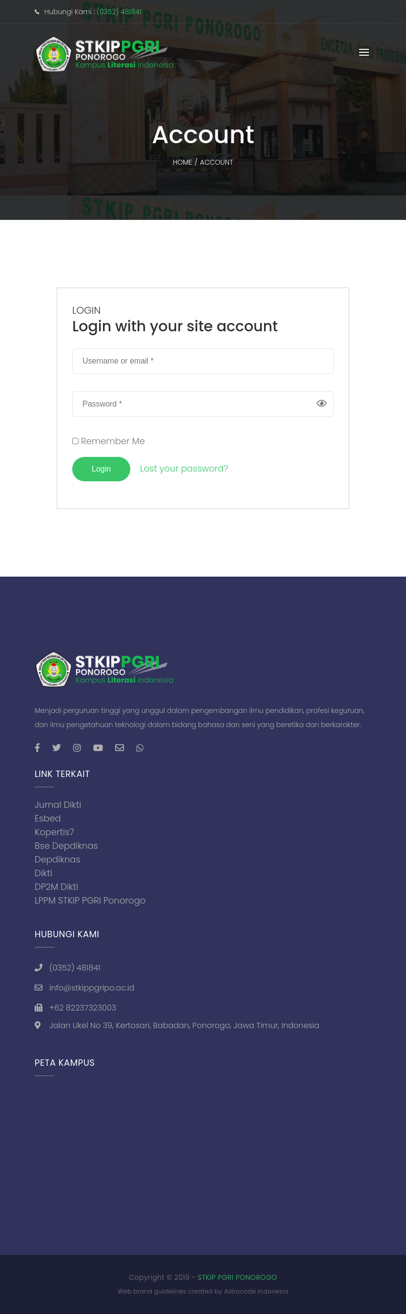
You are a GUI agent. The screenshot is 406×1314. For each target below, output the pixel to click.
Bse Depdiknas (66, 846)
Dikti (43, 873)
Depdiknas (58, 859)
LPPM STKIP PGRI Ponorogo (90, 900)
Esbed (48, 818)
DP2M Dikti (56, 887)
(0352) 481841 (119, 12)
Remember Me (108, 441)
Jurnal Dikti (58, 804)
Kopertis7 (54, 832)
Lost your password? (184, 468)
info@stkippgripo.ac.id (91, 987)
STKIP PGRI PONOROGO (237, 1277)
